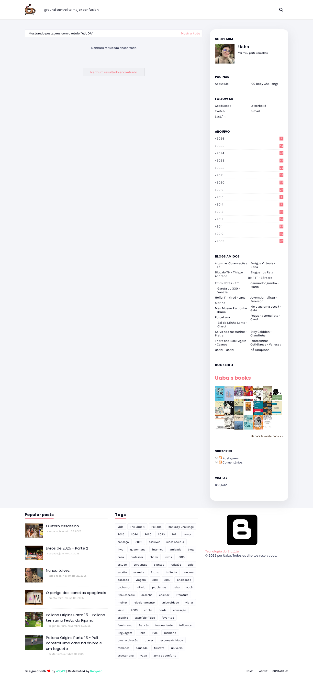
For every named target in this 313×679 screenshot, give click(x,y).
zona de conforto (165, 655)
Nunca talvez (58, 570)
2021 (250, 175)
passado (123, 580)
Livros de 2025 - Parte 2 (67, 548)
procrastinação (128, 640)
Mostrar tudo (190, 33)
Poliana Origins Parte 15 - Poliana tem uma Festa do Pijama (75, 617)
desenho (147, 595)
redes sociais (175, 542)
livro (120, 549)
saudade (141, 648)
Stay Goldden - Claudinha (261, 333)
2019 (250, 190)
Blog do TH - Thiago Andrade (229, 274)
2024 (250, 153)
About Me (222, 84)
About (263, 671)
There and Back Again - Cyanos (230, 342)
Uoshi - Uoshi (224, 350)
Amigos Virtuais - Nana (262, 265)
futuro (155, 572)
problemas (159, 587)
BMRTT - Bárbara (260, 278)
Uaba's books (233, 377)
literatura (182, 595)
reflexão (176, 564)
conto (148, 610)
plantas (159, 564)
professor (137, 557)
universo (177, 648)
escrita (122, 572)
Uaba (243, 46)
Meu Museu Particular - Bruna (231, 310)
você (189, 587)
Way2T (61, 671)
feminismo (125, 625)
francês (144, 625)
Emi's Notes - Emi (227, 283)
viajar (189, 602)
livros (168, 557)
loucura (189, 572)
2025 (250, 146)
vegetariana (126, 655)
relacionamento (144, 602)
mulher (122, 602)
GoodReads (223, 106)
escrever (154, 542)
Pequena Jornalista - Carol (265, 317)
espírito (123, 617)
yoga (143, 655)
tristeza (159, 648)
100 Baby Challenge (264, 84)
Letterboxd (258, 106)
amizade (175, 549)
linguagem (125, 633)
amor (187, 534)
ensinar (164, 595)
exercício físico (145, 617)
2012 (250, 219)
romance (123, 648)
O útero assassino (62, 525)
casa (121, 557)
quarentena (137, 549)
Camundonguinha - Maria (264, 285)
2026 (250, 138)
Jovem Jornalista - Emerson (263, 299)
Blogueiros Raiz (261, 272)
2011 (250, 226)
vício (121, 610)
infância (171, 572)
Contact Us (280, 671)
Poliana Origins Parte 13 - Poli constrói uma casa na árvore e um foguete (74, 643)
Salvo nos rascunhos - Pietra (231, 333)
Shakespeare (126, 595)
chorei (154, 557)
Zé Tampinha (259, 350)
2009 (250, 241)
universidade (170, 602)
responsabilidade (171, 640)
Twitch (220, 111)
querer (149, 640)
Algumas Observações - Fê (231, 265)
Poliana (156, 526)
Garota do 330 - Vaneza (228, 290)
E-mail (255, 111)
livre (154, 633)
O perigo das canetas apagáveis (76, 592)
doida (163, 610)
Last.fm (220, 116)
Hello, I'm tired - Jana (230, 297)
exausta (139, 572)
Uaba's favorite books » (267, 436)
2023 (250, 160)
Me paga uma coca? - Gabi (265, 308)
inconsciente (164, 625)
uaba (176, 587)
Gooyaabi (96, 671)
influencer (185, 625)
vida (120, 526)
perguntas (140, 564)
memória (170, 633)
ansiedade (184, 580)
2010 (250, 234)
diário (141, 587)
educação (179, 610)
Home (249, 671)
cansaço (123, 542)
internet (157, 549)
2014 (250, 204)
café (190, 564)
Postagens (229, 458)
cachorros (124, 587)
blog (191, 549)
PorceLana (222, 317)
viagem (141, 580)
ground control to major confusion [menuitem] (71, 10)
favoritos (168, 617)
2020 (250, 182)
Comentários (231, 462)
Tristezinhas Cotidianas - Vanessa (265, 342)
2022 (250, 168)
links (142, 633)
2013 (250, 212)
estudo (122, 564)
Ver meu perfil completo (253, 52)
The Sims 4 (137, 526)
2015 (250, 197)
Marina (220, 303)
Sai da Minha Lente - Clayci (232, 324)
